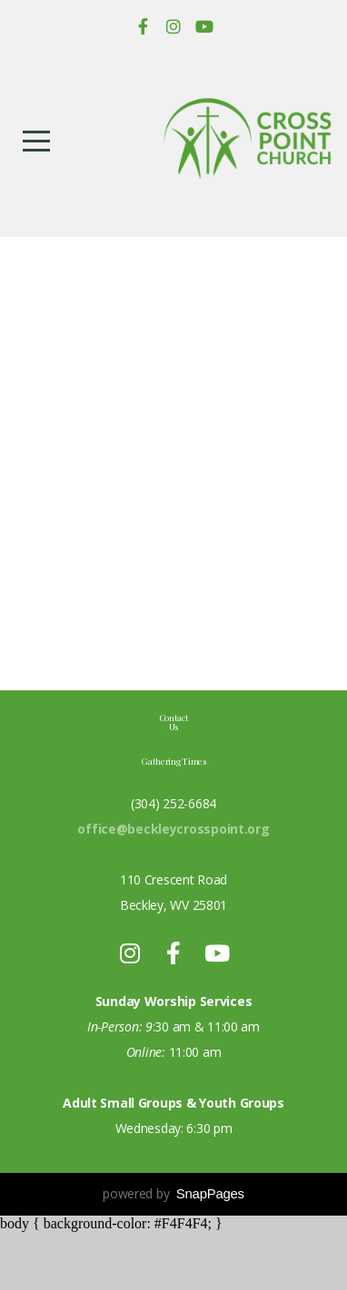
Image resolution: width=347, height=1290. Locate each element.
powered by (173, 1251)
